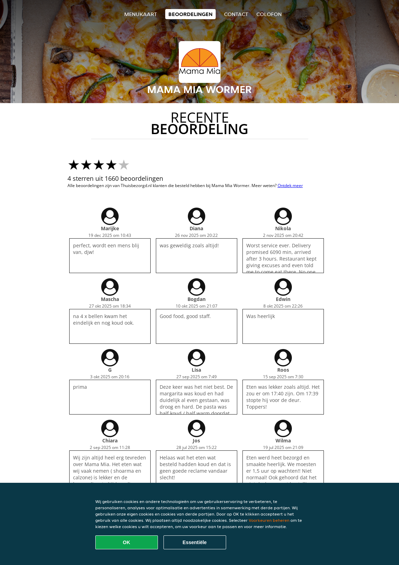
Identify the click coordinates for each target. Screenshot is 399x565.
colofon (269, 14)
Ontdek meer (290, 185)
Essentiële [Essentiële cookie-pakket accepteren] (195, 542)
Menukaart (140, 14)
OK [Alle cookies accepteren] (126, 542)
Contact (236, 14)
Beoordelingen (190, 14)
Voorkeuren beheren (269, 520)
